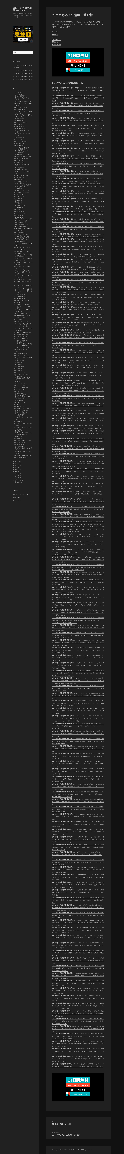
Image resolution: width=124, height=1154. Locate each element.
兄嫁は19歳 (18, 126)
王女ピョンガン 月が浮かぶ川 (23, 418)
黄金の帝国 (18, 183)
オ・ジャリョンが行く (21, 185)
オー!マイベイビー (20, 325)
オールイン (18, 196)
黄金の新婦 (18, 207)
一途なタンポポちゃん (21, 156)
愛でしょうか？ (19, 385)
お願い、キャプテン (21, 194)
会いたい (17, 94)
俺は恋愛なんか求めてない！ (23, 349)
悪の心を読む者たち (21, 374)
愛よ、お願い (19, 401)
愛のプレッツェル (20, 387)
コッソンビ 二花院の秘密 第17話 (23, 70)
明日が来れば (19, 120)
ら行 (16, 476)
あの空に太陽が (19, 242)
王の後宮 (17, 200)
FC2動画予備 (56, 44)
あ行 (16, 92)
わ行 (16, 478)
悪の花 (17, 376)
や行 (16, 474)
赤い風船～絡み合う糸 (21, 440)
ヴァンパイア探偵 (20, 336)
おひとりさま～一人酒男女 (22, 266)
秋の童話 (17, 431)
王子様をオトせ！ (20, 181)
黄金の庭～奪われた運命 (22, 455)
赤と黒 (17, 124)
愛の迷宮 (17, 393)
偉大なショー (19, 355)
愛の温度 (17, 391)
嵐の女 (17, 370)
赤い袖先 (17, 436)
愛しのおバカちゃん (21, 151)
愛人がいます (19, 402)
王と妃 (17, 198)
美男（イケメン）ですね (22, 433)
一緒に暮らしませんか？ (22, 344)
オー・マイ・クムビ (21, 327)
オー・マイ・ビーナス (21, 332)
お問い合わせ (17, 497)
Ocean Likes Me (20, 221)
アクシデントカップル (21, 279)
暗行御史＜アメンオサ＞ (22, 408)
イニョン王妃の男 (20, 149)
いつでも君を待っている (22, 253)
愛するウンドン (19, 383)
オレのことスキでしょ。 (22, 323)
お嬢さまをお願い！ (21, 190)
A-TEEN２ (18, 217)
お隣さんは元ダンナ (21, 192)
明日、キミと (19, 404)
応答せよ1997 (19, 179)
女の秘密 (17, 366)
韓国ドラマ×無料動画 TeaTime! (22, 9)
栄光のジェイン (19, 170)
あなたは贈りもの (20, 238)
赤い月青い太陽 (19, 435)
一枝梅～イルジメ (20, 340)
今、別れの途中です (21, 346)
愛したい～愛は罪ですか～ (22, 98)
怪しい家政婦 (19, 128)
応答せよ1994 (19, 187)
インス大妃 (18, 153)
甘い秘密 (17, 421)
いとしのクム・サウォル (22, 255)
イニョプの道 (19, 295)
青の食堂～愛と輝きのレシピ (23, 448)
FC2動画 (55, 42)
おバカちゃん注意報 (21, 270)
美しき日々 (18, 162)
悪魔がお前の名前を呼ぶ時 (22, 378)
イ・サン (17, 139)
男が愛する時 (19, 206)
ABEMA (55, 34)
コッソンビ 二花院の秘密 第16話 (23, 73)
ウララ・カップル (20, 158)
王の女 (17, 189)
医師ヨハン (18, 361)
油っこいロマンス (20, 410)
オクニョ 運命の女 (20, 321)
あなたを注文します (21, 240)
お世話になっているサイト (20, 494)
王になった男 (19, 414)
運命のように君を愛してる (22, 164)
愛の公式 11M (19, 389)
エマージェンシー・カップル (23, 172)
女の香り (17, 368)
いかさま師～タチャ (21, 154)
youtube (55, 37)
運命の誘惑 (18, 168)
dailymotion (56, 39)
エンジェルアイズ (20, 175)
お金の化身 (18, 177)
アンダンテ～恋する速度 (22, 289)
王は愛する (18, 416)
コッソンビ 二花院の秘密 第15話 (23, 77)
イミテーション (19, 296)
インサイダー (19, 298)
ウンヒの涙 (18, 319)
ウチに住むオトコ (20, 313)
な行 (16, 467)
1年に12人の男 (19, 143)
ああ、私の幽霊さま (21, 232)
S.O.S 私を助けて (20, 225)
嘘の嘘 (17, 363)
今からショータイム (21, 348)
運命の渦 (17, 444)
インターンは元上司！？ (22, 300)
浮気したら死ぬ (19, 412)
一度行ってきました (21, 338)
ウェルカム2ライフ (20, 304)
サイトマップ (17, 500)
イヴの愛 (17, 302)
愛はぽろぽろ (19, 395)
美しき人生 (18, 160)
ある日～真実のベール (21, 251)
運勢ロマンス (19, 442)
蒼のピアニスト (19, 122)
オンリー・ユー (19, 213)
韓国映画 (16, 482)
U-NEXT (55, 32)
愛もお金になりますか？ (22, 102)
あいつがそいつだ (20, 234)
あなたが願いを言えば (21, 236)
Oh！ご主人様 (19, 223)
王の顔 (17, 202)
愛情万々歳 (18, 119)
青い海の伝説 (19, 446)
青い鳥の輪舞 (19, 109)
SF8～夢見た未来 (20, 226)
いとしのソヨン (19, 141)
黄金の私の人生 (19, 457)
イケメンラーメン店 (21, 147)
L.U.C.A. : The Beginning (22, 219)
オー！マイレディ (20, 334)
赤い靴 (17, 438)
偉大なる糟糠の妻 (20, 353)
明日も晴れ (18, 406)
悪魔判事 (17, 382)
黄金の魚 (17, 211)
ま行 (16, 472)
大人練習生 (18, 365)
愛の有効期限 (19, 96)
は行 (16, 470)
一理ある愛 (18, 342)
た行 (16, 465)
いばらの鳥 (18, 145)
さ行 (16, 463)
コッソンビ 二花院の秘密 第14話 (23, 80)
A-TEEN (17, 215)
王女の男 (17, 204)
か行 (16, 461)
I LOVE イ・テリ (20, 107)
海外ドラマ (18, 480)
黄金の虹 (17, 209)
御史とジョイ (19, 372)
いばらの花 (18, 257)
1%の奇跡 (18, 137)
